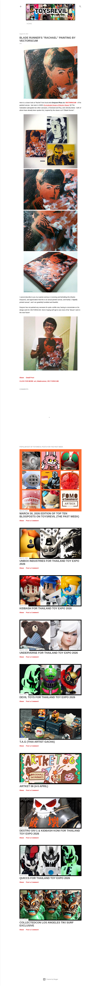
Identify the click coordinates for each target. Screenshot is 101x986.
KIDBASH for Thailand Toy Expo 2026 (45, 608)
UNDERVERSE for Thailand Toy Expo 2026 (48, 652)
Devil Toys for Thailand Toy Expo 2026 (47, 697)
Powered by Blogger (50, 979)
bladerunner (41, 381)
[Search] (80, 6)
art (35, 381)
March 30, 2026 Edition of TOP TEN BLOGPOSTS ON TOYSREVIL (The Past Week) (49, 515)
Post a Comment (32, 520)
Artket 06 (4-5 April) (33, 786)
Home (29, 24)
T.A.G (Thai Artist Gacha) (37, 741)
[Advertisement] (50, 952)
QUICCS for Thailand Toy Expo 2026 (44, 878)
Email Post (30, 377)
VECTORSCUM (53, 381)
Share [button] (21, 377)
